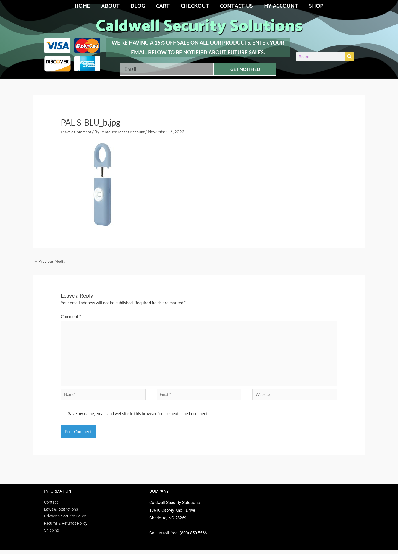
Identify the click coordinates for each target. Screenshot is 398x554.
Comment (71, 316)
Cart (163, 6)
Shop (316, 6)
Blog (138, 6)
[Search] (349, 56)
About (110, 6)
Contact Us (236, 6)
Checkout (195, 6)
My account (281, 6)
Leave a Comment (77, 131)
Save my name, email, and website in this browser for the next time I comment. (138, 417)
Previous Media (50, 261)
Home (82, 6)
